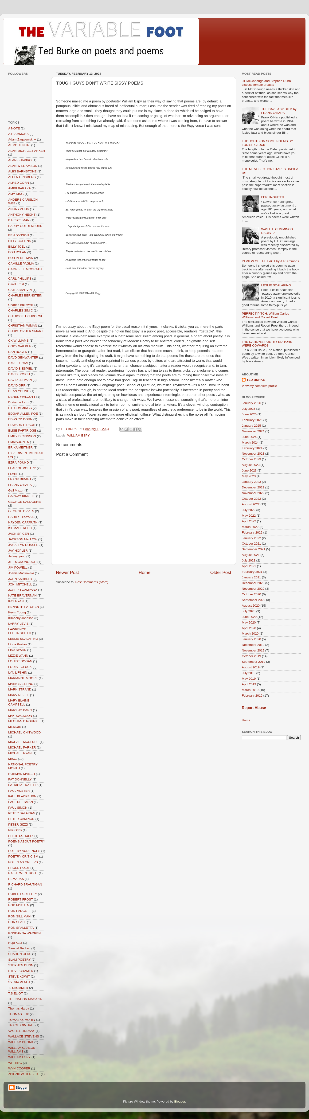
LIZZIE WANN (18, 655)
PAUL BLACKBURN (22, 796)
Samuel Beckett (19, 948)
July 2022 (248, 510)
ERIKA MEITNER (20, 447)
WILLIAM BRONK (20, 1042)
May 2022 (249, 515)
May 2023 (249, 476)
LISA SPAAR (17, 650)
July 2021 (248, 560)
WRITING (15, 1062)
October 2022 (251, 498)
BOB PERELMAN (20, 258)
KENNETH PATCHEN (23, 606)
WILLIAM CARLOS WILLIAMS (21, 1049)
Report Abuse (254, 708)
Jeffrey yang (16, 556)
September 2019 (253, 661)
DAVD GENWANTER (23, 357)
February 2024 (252, 448)
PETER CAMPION (21, 819)
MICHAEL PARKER (22, 747)
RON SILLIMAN (19, 916)
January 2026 (251, 403)
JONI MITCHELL (20, 584)
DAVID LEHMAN (20, 380)
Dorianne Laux (18, 402)
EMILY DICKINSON (22, 436)
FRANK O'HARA (20, 485)
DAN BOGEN (17, 352)
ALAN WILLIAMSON (22, 166)
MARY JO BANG (20, 710)
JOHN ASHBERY (20, 579)
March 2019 (250, 690)
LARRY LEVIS (18, 623)
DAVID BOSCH (19, 374)
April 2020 (249, 628)
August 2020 (251, 605)
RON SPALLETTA (21, 927)
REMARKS (16, 879)
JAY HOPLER (18, 550)
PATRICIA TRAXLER (23, 785)
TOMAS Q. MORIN (21, 1020)
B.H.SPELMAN (19, 220)
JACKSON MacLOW (22, 539)
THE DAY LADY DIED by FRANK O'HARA (278, 111)
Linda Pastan (17, 644)
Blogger (179, 1101)
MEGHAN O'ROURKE (24, 721)
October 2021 (251, 543)
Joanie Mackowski (21, 573)
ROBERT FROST (20, 899)
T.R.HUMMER (18, 988)
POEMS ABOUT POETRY (26, 841)
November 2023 (253, 453)
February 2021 (252, 571)
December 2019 (253, 645)
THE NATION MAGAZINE (26, 999)
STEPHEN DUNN (20, 965)
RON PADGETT (19, 910)
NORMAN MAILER (21, 774)
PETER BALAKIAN (21, 813)
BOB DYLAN (17, 252)
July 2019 (248, 673)
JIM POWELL (17, 567)
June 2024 (249, 437)
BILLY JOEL (16, 246)
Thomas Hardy (18, 1008)
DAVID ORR (17, 385)
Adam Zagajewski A (22, 139)
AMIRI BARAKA (19, 188)
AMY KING (16, 194)
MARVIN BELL (18, 695)
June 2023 (249, 470)
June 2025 (249, 414)
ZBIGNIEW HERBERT (24, 1074)
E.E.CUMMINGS (20, 408)
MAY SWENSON (20, 715)
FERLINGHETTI (272, 197)
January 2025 (251, 425)
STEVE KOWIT (19, 976)
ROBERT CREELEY (22, 894)
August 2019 (251, 667)
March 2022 (250, 527)
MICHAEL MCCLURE (23, 742)
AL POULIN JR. (19, 145)
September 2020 (253, 600)
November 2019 (253, 650)
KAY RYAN (16, 601)
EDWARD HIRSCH (21, 425)
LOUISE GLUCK (20, 667)
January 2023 (251, 481)
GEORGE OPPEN (21, 511)
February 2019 (252, 695)
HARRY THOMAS (21, 517)
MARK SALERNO (20, 684)
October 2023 (251, 459)
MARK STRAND (19, 689)
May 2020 (249, 622)
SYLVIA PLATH (19, 982)
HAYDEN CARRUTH (23, 522)
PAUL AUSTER (19, 790)
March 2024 (250, 442)
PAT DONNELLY (20, 779)
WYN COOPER (19, 1068)
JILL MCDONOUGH (22, 562)
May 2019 (249, 678)
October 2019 (251, 656)
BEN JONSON (18, 235)
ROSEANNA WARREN (24, 933)
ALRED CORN (18, 182)
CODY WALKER (19, 346)
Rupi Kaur (15, 942)
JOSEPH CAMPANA (22, 590)
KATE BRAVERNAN (22, 595)
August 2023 (251, 465)
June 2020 (249, 617)
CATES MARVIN (20, 290)
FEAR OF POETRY (22, 468)
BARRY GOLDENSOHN (25, 226)
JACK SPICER (18, 533)
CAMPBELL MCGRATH (25, 269)
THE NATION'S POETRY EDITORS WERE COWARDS (267, 343)
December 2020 (253, 583)
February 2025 (252, 420)
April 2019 (249, 684)
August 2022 (251, 504)
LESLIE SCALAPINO (23, 638)
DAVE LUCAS (18, 363)
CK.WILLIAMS (18, 340)
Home (144, 572)
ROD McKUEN (18, 905)
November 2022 (253, 493)
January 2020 (251, 639)
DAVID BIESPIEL (20, 368)
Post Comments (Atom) (91, 582)
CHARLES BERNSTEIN (25, 295)
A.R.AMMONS (18, 134)
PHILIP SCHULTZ (21, 836)
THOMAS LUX (18, 1014)
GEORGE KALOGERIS (24, 501)
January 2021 (251, 577)
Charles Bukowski (20, 305)
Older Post (220, 572)
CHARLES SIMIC (20, 310)
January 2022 (251, 538)
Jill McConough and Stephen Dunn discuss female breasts (266, 82)
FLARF (13, 474)
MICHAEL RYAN (20, 753)
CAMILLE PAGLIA (21, 263)
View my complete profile (259, 386)
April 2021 (249, 566)
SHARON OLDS (19, 954)
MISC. (12, 758)
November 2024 (253, 431)
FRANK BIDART (19, 479)
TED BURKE (255, 380)
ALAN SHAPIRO (20, 160)
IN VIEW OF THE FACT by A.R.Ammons (270, 261)
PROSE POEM (19, 867)
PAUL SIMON (17, 807)
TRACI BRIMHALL (21, 1025)
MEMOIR (14, 727)
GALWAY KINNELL (21, 496)
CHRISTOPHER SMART (25, 331)
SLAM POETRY (19, 959)
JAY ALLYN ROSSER (23, 545)
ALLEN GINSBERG (22, 177)
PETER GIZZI (18, 824)
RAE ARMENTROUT (23, 873)
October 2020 (251, 594)
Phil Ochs (15, 830)
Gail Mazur (15, 490)
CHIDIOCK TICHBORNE (25, 316)
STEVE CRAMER (20, 971)
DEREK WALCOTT (21, 396)
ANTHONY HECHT (21, 214)
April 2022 (249, 521)
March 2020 (250, 633)
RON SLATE (17, 922)
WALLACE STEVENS (23, 1036)
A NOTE (14, 128)
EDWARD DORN (20, 419)
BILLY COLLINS (19, 241)
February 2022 (252, 532)
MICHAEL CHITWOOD (24, 732)
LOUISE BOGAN (20, 661)
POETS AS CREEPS (23, 862)
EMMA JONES (18, 442)
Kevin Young (17, 612)
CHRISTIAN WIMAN (22, 325)
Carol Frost (16, 284)
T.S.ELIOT (15, 993)
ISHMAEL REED (20, 528)
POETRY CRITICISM (23, 856)
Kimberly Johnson (20, 618)
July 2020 (248, 611)
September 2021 (253, 549)
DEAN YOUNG (19, 391)
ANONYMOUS (18, 209)
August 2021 (251, 555)
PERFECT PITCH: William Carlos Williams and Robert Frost (265, 315)
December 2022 (253, 487)
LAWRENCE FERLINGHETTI (19, 631)
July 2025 (248, 408)
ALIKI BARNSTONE (22, 171)
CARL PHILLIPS (19, 278)
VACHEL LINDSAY (21, 1031)
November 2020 (253, 588)
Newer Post (67, 572)
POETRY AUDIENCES (24, 851)
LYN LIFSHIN (17, 672)
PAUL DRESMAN (20, 802)
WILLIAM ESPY (78, 435)
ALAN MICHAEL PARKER (26, 150)
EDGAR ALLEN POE (23, 413)
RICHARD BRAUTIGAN (25, 884)
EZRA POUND (18, 462)
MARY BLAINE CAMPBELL (18, 702)
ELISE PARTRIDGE (22, 430)
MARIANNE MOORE (23, 678)
